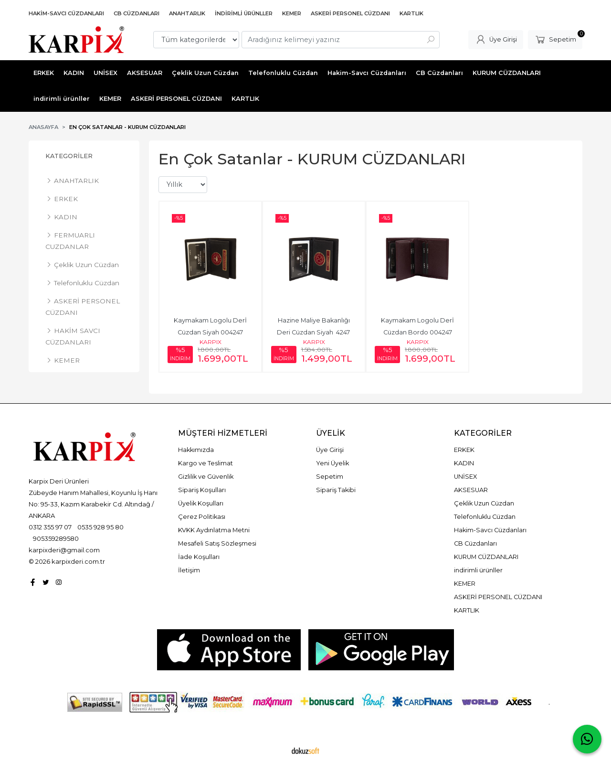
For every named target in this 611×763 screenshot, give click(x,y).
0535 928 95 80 (100, 527)
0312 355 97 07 (50, 527)
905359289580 (56, 538)
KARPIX (210, 341)
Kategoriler (69, 156)
